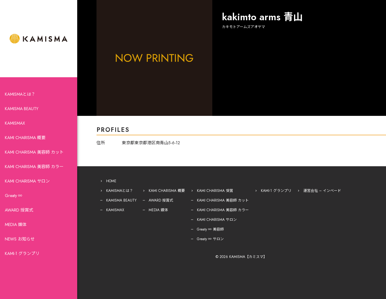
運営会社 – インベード (322, 190)
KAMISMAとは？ (20, 94)
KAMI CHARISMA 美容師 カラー (34, 167)
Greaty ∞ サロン (210, 239)
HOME (111, 181)
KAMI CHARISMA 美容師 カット (34, 152)
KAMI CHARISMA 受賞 (215, 190)
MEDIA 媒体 (16, 224)
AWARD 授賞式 (19, 210)
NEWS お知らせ (20, 239)
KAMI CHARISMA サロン (27, 181)
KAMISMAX (15, 123)
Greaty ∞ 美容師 (210, 229)
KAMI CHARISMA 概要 (25, 138)
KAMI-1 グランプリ (22, 253)
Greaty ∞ (13, 195)
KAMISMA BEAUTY (21, 109)
